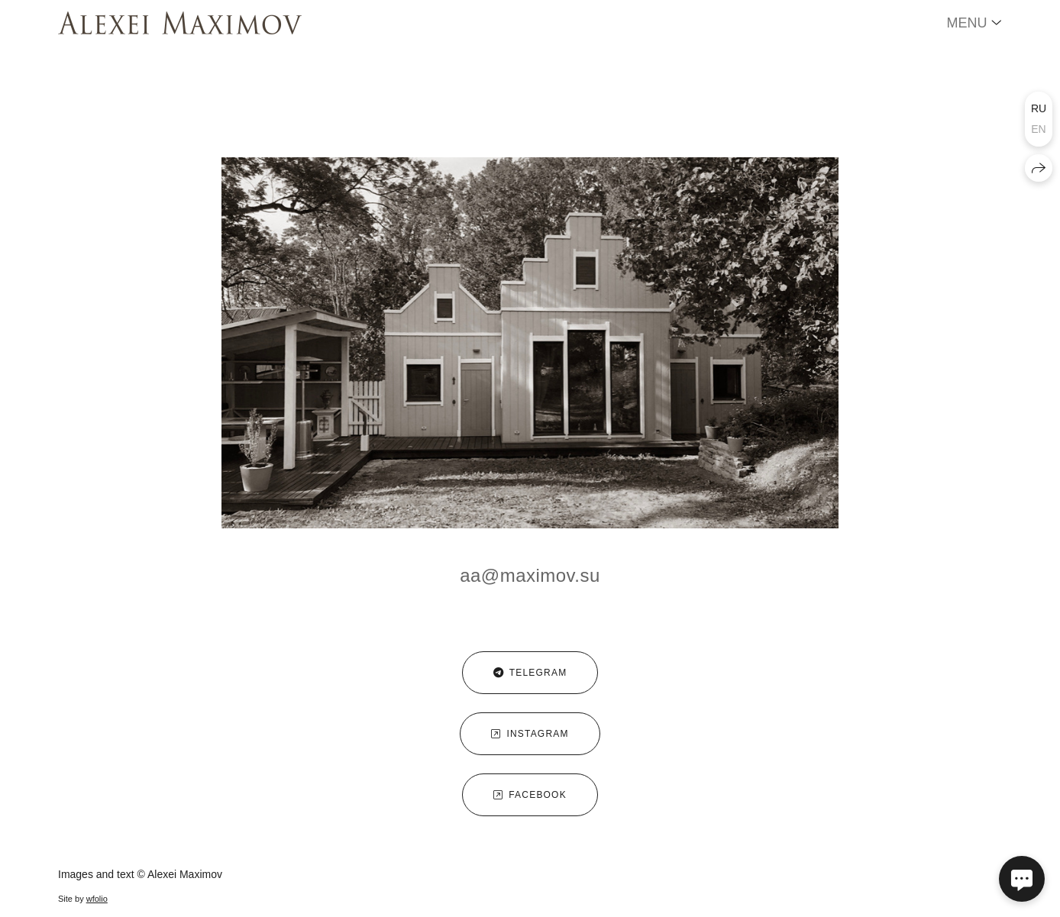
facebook (530, 794)
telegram (530, 672)
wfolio (97, 898)
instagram (529, 733)
